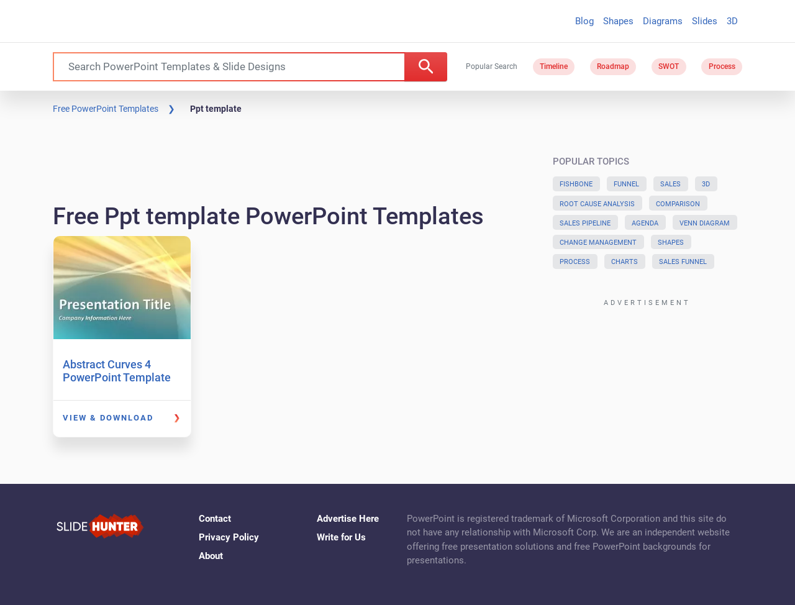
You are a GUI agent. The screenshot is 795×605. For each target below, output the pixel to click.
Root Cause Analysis (597, 204)
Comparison (678, 204)
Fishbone (576, 184)
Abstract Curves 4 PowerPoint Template (117, 371)
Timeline (554, 66)
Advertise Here (348, 518)
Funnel (626, 184)
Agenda (645, 223)
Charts (624, 262)
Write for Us (341, 537)
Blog (584, 21)
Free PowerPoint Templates (105, 109)
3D (732, 21)
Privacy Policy (229, 537)
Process (722, 66)
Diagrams (663, 21)
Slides (704, 21)
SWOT (668, 66)
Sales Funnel (683, 262)
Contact (215, 518)
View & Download (108, 417)
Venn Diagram (704, 223)
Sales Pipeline (585, 223)
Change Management (598, 243)
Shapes (618, 21)
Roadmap (613, 66)
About (211, 556)
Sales (670, 184)
